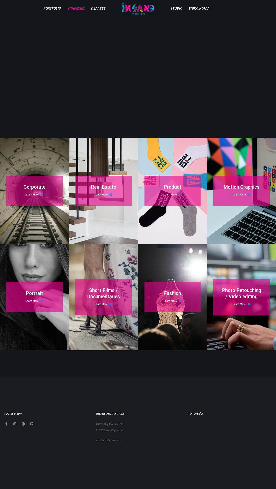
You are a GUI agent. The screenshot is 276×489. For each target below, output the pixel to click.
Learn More (34, 194)
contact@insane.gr (109, 440)
